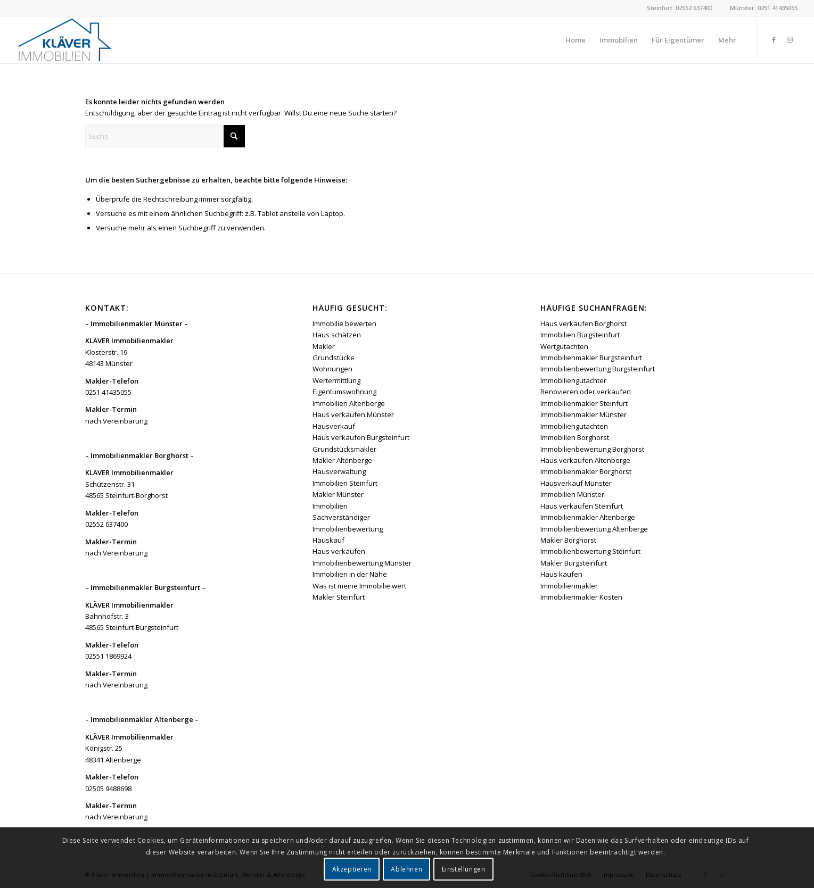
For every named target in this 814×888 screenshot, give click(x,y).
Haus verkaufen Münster (353, 414)
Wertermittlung (336, 380)
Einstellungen (464, 869)
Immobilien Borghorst (574, 437)
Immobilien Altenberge (349, 403)
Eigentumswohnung (344, 391)
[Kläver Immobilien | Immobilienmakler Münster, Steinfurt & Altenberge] (65, 39)
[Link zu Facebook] (774, 39)
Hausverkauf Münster (576, 483)
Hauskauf (328, 540)
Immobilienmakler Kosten (581, 597)
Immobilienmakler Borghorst (585, 471)
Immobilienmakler (569, 586)
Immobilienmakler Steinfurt (584, 403)
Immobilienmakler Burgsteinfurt (591, 357)
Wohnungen (332, 369)
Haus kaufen (561, 574)
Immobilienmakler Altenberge (587, 517)
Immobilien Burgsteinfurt (580, 334)
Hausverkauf (334, 426)
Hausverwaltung (339, 471)
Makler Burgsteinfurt (573, 563)
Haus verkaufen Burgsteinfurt (361, 437)
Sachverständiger (341, 517)
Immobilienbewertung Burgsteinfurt (597, 369)
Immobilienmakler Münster (583, 414)
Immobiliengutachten (574, 426)
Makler (324, 346)
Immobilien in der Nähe (350, 574)
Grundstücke (334, 357)
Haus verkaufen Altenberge (585, 460)
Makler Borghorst (568, 540)
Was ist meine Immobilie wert (359, 586)
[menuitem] (575, 39)
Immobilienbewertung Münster (362, 563)
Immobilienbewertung (348, 529)
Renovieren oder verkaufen (585, 391)
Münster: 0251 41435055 (763, 8)
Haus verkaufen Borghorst (583, 323)
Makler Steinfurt (339, 597)
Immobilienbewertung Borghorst (592, 449)
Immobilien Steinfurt (345, 483)
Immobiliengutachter (573, 380)
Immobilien (330, 506)
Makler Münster (338, 494)
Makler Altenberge (342, 460)
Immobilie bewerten (344, 323)
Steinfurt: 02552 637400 (679, 8)
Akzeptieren (352, 869)
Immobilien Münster (572, 494)
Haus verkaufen (339, 551)
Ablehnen (406, 869)
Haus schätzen (337, 334)
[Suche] (165, 136)
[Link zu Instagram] (789, 39)
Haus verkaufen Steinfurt (581, 506)
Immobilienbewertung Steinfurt (590, 551)
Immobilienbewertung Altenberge (594, 529)
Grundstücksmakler (344, 449)
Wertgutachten (564, 346)
